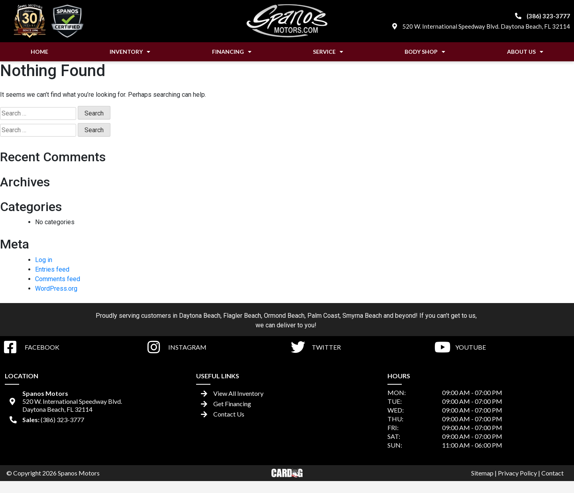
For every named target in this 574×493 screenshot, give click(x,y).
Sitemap (482, 473)
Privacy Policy (517, 473)
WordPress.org (56, 288)
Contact (552, 473)
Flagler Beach (242, 315)
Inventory (130, 52)
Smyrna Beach (362, 315)
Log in (43, 260)
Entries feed (52, 269)
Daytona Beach (199, 315)
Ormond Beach (284, 315)
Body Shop (425, 52)
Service (328, 52)
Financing (232, 52)
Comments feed (57, 279)
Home (39, 51)
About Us (525, 52)
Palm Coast (323, 315)
